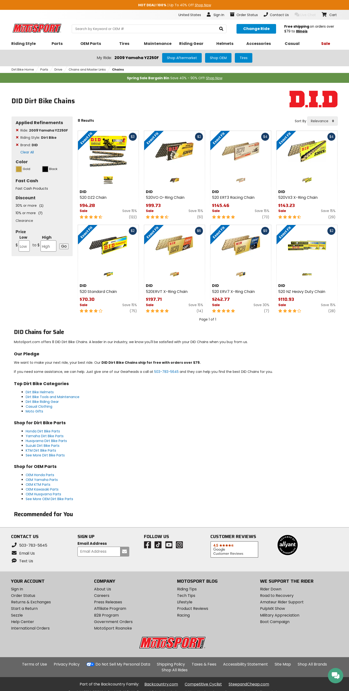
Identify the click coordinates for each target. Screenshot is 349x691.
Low (23, 243)
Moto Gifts (34, 411)
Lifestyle (184, 602)
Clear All (27, 152)
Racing (183, 615)
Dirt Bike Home (23, 69)
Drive (58, 69)
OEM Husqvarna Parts (43, 494)
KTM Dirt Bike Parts (41, 450)
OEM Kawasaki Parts (42, 489)
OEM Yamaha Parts (42, 479)
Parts (44, 69)
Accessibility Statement (245, 664)
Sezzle (17, 615)
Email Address (92, 543)
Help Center (22, 621)
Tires (244, 57)
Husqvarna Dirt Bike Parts (46, 440)
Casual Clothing (39, 406)
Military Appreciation (279, 615)
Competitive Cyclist (203, 684)
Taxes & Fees (204, 664)
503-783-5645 (166, 371)
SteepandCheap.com (249, 684)
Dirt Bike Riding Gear (42, 401)
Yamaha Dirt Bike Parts (45, 436)
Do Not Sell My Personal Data (122, 664)
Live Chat (305, 14)
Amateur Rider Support (282, 602)
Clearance (24, 220)
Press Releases (108, 602)
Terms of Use (34, 664)
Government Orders (113, 621)
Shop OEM (218, 57)
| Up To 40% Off (174, 5)
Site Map (283, 664)
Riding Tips (187, 589)
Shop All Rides (175, 670)
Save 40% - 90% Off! (174, 78)
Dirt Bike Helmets (40, 392)
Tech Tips (186, 595)
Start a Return (24, 608)
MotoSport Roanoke (113, 628)
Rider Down (270, 589)
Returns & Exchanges (31, 602)
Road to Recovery (277, 595)
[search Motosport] (149, 28)
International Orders (30, 628)
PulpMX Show (272, 608)
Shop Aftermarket (182, 57)
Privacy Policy (67, 664)
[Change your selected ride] (256, 29)
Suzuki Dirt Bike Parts (42, 445)
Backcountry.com (161, 684)
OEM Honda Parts (40, 475)
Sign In (17, 589)
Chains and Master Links (87, 69)
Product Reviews (192, 608)
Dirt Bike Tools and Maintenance (52, 396)
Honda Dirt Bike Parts (43, 431)
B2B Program (106, 615)
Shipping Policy (171, 664)
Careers (101, 595)
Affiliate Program (110, 608)
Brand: (29, 145)
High (44, 243)
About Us (102, 589)
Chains (118, 69)
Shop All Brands (312, 664)
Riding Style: (38, 137)
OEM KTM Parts (38, 484)
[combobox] (322, 121)
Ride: (44, 130)
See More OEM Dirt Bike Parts (49, 499)
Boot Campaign (275, 621)
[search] (221, 29)
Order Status (23, 595)
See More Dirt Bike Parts (45, 455)
